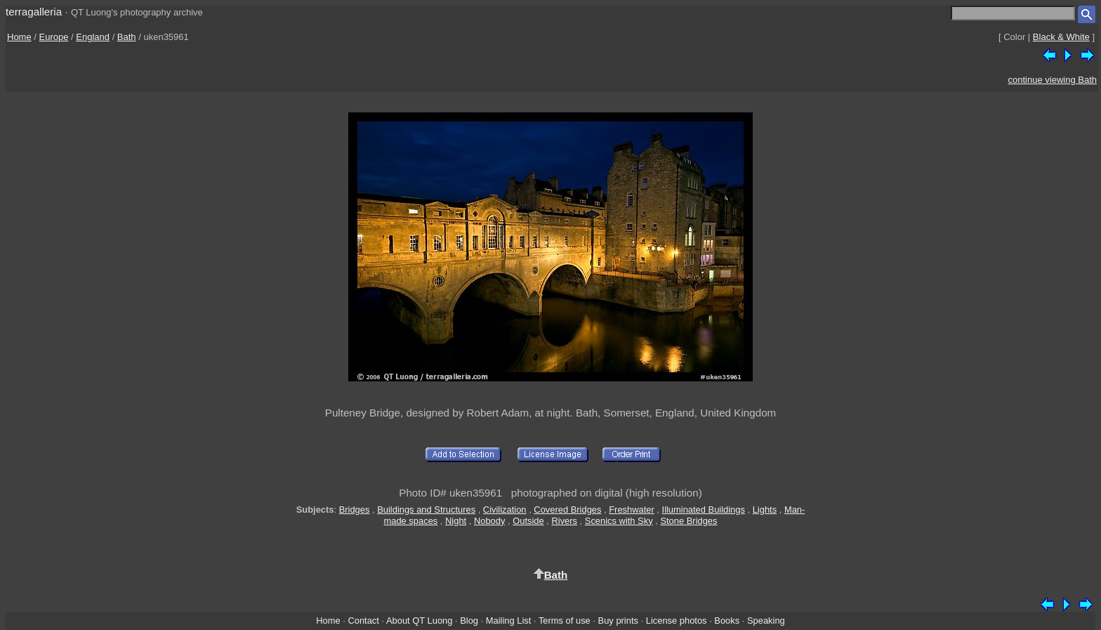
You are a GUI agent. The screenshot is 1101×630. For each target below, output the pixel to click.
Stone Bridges (688, 521)
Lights (765, 509)
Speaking (766, 620)
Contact (363, 620)
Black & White (1061, 37)
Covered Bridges (567, 509)
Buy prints (618, 620)
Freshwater (631, 509)
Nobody (490, 521)
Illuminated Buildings (703, 509)
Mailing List (509, 620)
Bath (126, 37)
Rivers (564, 521)
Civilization (505, 509)
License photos (676, 620)
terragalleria (34, 12)
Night (455, 521)
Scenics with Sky (619, 521)
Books (726, 620)
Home (19, 37)
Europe (54, 37)
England (93, 37)
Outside (528, 521)
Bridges (354, 509)
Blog (469, 620)
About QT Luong (419, 620)
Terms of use (565, 620)
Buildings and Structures (426, 509)
